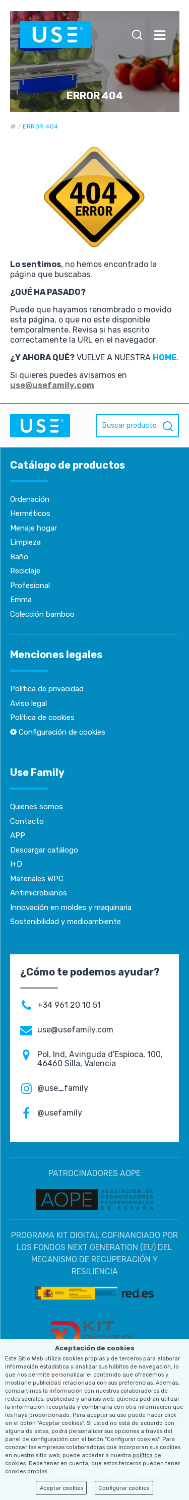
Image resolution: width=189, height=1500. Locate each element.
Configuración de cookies (57, 732)
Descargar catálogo (44, 850)
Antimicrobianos (38, 892)
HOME (164, 357)
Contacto (27, 821)
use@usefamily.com (52, 385)
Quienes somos (36, 806)
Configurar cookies (123, 1488)
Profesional (30, 585)
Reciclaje (25, 570)
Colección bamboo (42, 614)
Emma (21, 599)
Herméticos (30, 513)
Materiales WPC (37, 878)
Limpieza (25, 542)
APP (17, 835)
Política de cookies (42, 717)
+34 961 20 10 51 (69, 1005)
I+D (16, 864)
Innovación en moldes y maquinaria (71, 907)
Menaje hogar (33, 528)
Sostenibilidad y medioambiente (65, 921)
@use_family (62, 1088)
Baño (19, 556)
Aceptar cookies (61, 1488)
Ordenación (29, 499)
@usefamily (59, 1113)
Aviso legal (28, 703)
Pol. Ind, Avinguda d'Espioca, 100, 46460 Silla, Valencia (100, 1059)
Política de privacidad (47, 688)
